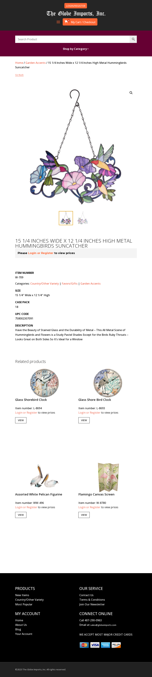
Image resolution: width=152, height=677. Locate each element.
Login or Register (40, 253)
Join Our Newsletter (92, 604)
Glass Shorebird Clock (31, 400)
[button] (131, 93)
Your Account (23, 634)
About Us (21, 625)
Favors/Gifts (70, 283)
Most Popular (23, 604)
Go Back (19, 74)
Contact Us (86, 595)
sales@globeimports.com (103, 624)
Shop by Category (75, 49)
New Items (22, 595)
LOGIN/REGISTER (75, 5)
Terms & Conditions (92, 599)
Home (19, 63)
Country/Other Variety (44, 283)
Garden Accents (35, 63)
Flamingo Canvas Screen (96, 494)
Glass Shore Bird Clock (94, 400)
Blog (18, 629)
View (21, 420)
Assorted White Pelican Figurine (38, 494)
